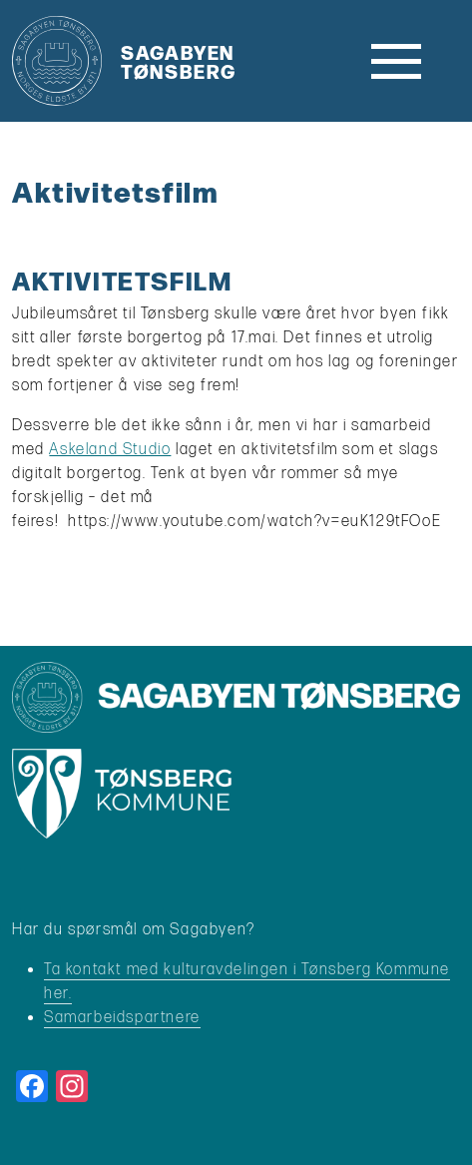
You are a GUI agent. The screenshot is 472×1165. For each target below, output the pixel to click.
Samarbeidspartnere (122, 1017)
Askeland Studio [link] (110, 449)
